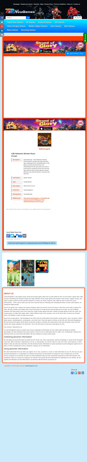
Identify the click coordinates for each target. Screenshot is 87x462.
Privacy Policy (48, 4)
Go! (28, 17)
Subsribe (36, 4)
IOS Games (59, 22)
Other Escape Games (16, 26)
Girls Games (55, 26)
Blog (41, 4)
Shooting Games (28, 30)
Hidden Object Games (38, 26)
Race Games (12, 30)
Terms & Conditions (60, 4)
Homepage (16, 4)
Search (79, 17)
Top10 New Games (15, 22)
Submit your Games (26, 4)
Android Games (45, 22)
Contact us (77, 4)
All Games (30, 22)
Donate (85, 37)
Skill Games (69, 26)
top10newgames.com (31, 366)
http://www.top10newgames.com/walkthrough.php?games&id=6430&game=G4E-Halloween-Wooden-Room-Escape (36, 200)
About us (69, 4)
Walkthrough (44, 149)
